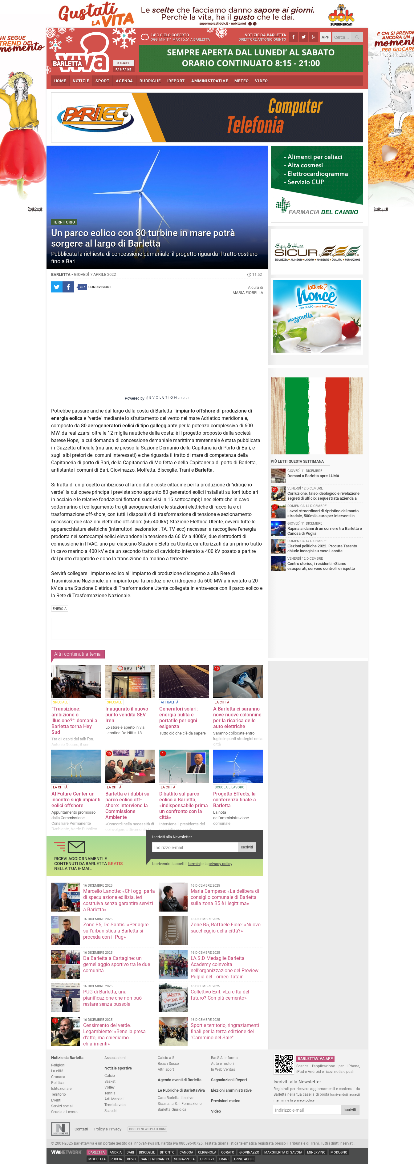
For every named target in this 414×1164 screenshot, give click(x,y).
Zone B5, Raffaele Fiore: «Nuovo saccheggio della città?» (226, 928)
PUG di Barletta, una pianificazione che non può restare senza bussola (112, 998)
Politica (57, 1082)
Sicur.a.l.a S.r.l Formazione (179, 1103)
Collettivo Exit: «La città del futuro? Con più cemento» (220, 995)
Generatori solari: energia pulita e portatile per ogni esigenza (178, 717)
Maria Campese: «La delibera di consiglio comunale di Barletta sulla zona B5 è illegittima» (225, 897)
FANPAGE (124, 69)
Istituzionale (61, 1088)
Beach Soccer (169, 1063)
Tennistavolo (115, 1104)
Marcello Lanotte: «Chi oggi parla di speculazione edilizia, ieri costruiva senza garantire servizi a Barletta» (119, 900)
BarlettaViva (81, 50)
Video (216, 1111)
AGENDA (124, 81)
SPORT (102, 81)
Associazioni (115, 1057)
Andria (116, 1152)
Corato (227, 1152)
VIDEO (261, 81)
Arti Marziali (114, 1099)
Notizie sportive (118, 1068)
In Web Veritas (223, 1069)
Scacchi (110, 1110)
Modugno (339, 1152)
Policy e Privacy (107, 1129)
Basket (110, 1081)
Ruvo (131, 1159)
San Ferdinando (155, 1159)
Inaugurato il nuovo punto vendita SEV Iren (126, 714)
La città (57, 1071)
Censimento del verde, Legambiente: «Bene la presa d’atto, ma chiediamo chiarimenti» (114, 1034)
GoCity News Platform (147, 1129)
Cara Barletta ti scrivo (175, 1097)
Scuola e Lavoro (64, 1112)
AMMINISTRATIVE (209, 81)
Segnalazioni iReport (229, 1079)
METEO (241, 81)
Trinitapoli (243, 1159)
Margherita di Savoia (283, 1152)
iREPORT (176, 81)
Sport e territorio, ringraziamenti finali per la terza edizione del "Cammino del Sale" (225, 1031)
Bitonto (167, 1152)
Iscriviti (247, 847)
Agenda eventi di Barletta (179, 1079)
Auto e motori (222, 1063)
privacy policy (220, 863)
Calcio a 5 (166, 1057)
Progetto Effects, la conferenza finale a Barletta (234, 799)
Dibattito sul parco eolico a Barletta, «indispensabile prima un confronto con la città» (183, 805)
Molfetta (97, 1159)
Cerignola (207, 1152)
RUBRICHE (150, 81)
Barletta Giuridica (172, 1109)
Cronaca (58, 1076)
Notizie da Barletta (67, 1057)
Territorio (58, 1094)
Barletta (96, 1152)
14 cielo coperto (177, 37)
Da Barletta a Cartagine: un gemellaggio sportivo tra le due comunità (116, 964)
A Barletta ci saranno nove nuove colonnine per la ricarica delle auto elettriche (237, 717)
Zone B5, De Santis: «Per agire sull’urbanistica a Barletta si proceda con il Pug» (115, 931)
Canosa (186, 1152)
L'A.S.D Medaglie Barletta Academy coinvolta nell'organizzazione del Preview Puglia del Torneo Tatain (224, 967)
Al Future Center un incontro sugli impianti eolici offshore (75, 799)
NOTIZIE (81, 81)
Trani (224, 1159)
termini (194, 863)
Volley (109, 1087)
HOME (60, 81)
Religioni (58, 1065)
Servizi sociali (62, 1106)
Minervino (316, 1152)
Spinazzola (184, 1159)
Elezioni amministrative (231, 1090)
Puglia (116, 1159)
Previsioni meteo (225, 1100)
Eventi (56, 1100)
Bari (130, 1152)
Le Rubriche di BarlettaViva (181, 1090)
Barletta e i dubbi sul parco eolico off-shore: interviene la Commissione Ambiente (128, 805)
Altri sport (166, 1069)
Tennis (109, 1093)
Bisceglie (147, 1152)
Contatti (81, 1129)
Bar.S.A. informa (224, 1057)
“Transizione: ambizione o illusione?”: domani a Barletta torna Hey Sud (74, 720)
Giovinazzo (249, 1152)
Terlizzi (207, 1159)
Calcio (109, 1075)
